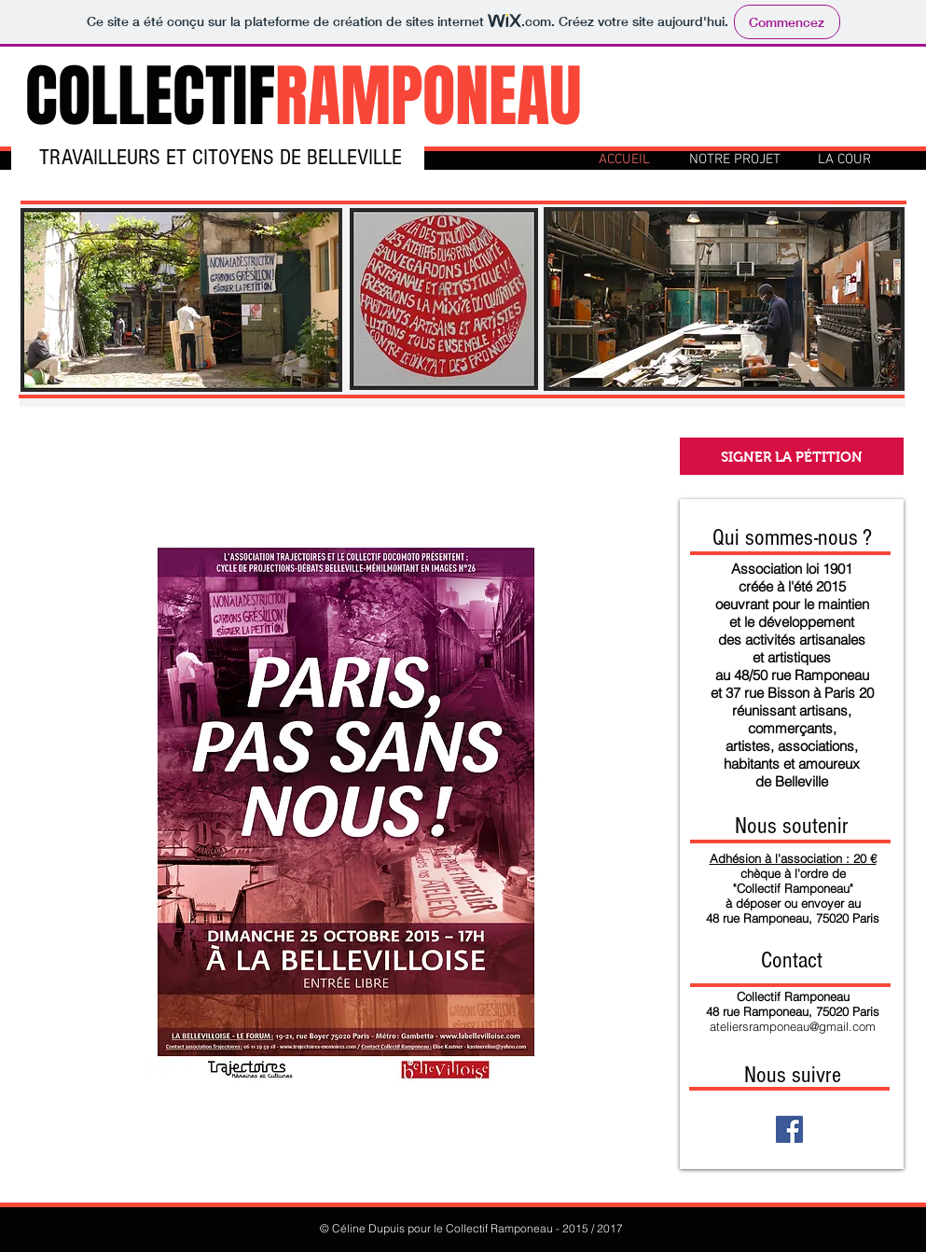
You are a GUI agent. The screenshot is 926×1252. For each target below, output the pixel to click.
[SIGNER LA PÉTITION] (792, 456)
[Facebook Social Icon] (789, 1129)
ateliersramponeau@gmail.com (793, 1026)
